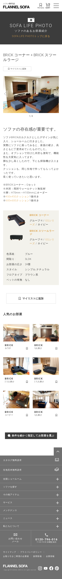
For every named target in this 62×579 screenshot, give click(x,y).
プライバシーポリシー (31, 552)
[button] (5, 93)
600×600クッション (18, 200)
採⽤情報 (37, 556)
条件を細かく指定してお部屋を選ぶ (31, 435)
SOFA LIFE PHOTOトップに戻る (31, 36)
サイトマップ (9, 552)
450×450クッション (18, 196)
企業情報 (50, 556)
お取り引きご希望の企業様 (16, 556)
